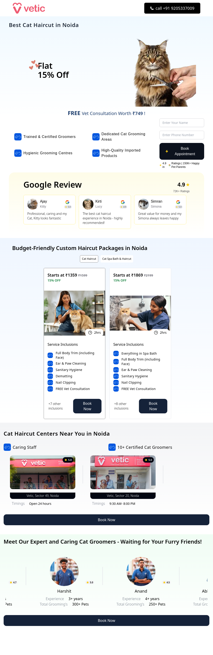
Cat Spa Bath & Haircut (116, 259)
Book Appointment (180, 151)
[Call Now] (172, 8)
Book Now (87, 406)
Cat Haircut (89, 259)
